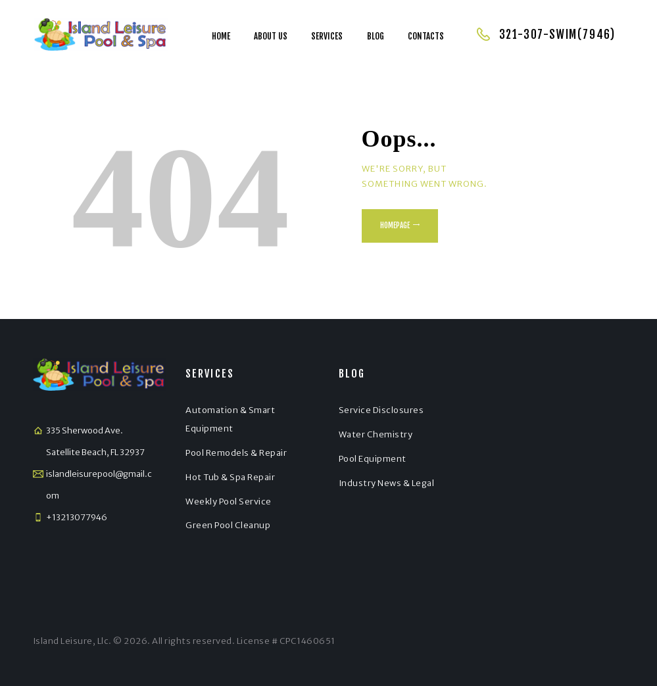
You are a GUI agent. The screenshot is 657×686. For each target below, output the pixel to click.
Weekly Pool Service (228, 501)
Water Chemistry (376, 434)
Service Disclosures (381, 410)
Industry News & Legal (387, 483)
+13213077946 (76, 517)
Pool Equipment (372, 458)
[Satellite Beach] (558, 473)
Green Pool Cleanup (227, 525)
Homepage (395, 225)
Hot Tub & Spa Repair (230, 477)
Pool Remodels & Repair (236, 452)
